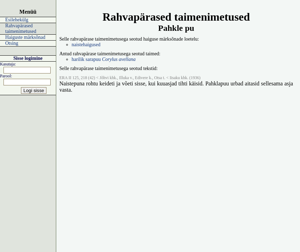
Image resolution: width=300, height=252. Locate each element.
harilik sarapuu (104, 59)
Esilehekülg (16, 19)
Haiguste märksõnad (25, 37)
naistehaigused (86, 44)
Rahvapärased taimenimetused (20, 28)
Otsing (11, 43)
